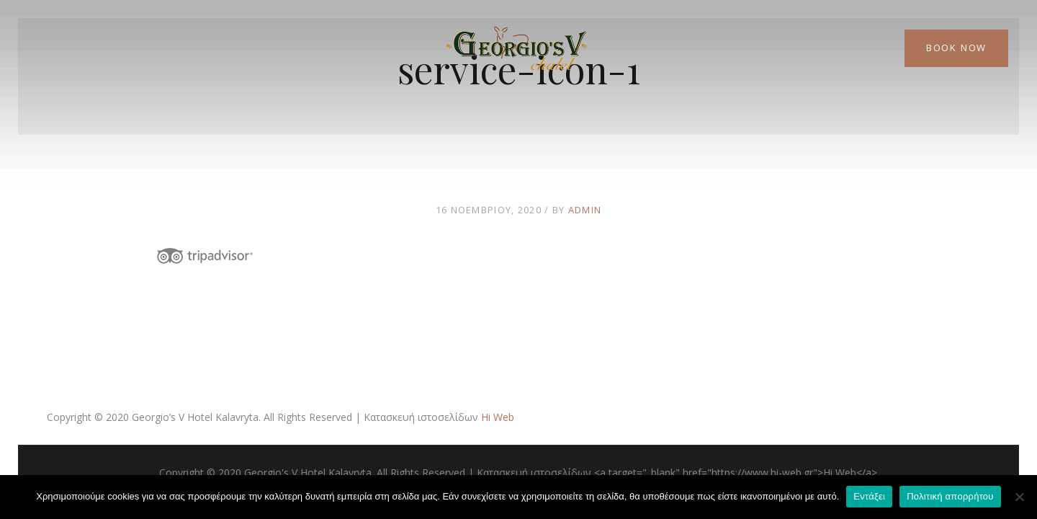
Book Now (956, 47)
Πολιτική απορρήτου (950, 496)
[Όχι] (1019, 496)
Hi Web (497, 417)
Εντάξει (869, 496)
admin (585, 209)
